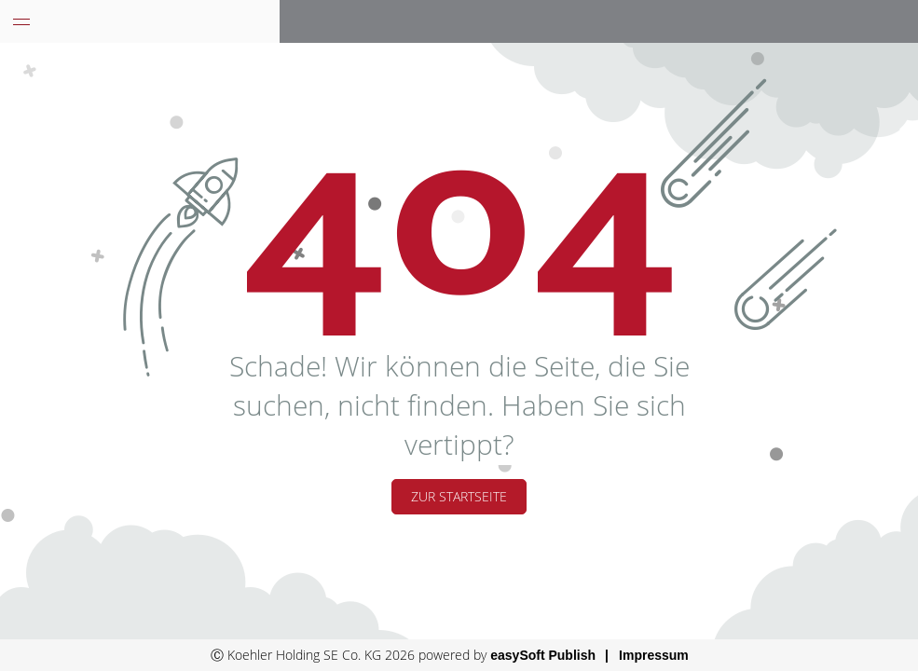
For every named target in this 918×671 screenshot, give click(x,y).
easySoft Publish (543, 655)
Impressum (654, 655)
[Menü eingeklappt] (21, 21)
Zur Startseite (459, 496)
